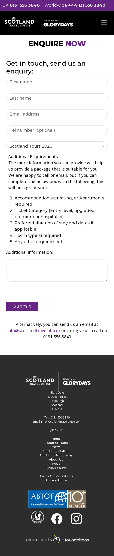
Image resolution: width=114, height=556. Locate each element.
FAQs (56, 463)
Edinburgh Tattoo (56, 451)
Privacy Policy (56, 480)
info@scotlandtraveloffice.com (37, 330)
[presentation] (41, 293)
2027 (56, 447)
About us (56, 459)
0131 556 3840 (25, 5)
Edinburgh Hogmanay (56, 455)
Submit (22, 306)
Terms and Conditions (56, 476)
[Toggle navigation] (104, 23)
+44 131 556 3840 (86, 5)
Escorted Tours (56, 443)
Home (56, 438)
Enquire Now (56, 468)
